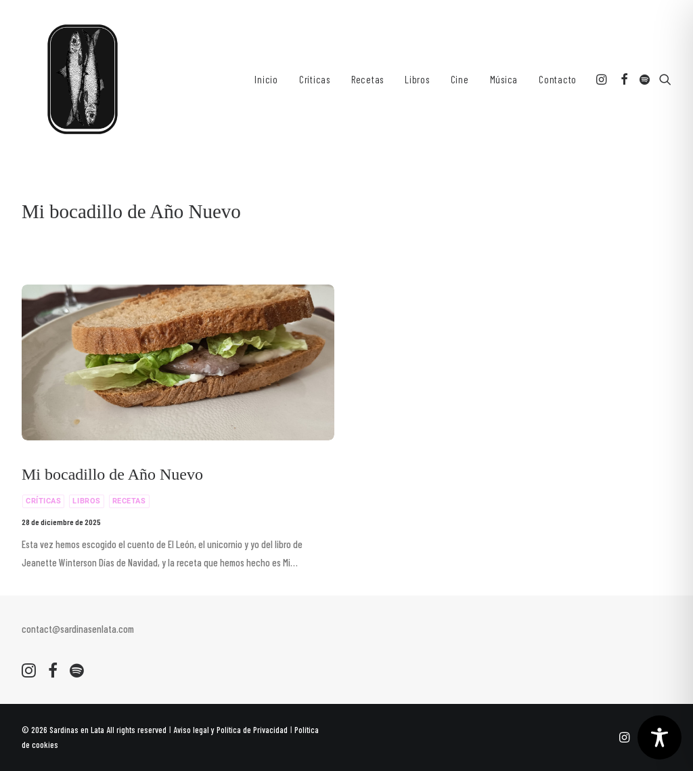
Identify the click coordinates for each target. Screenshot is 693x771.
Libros (417, 79)
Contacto (558, 79)
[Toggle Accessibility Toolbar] (659, 737)
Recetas (367, 79)
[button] (602, 79)
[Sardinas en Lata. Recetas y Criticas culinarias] (82, 79)
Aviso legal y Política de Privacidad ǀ (233, 729)
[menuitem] (266, 79)
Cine (460, 79)
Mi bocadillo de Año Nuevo (112, 474)
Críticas (314, 79)
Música (504, 79)
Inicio (266, 79)
